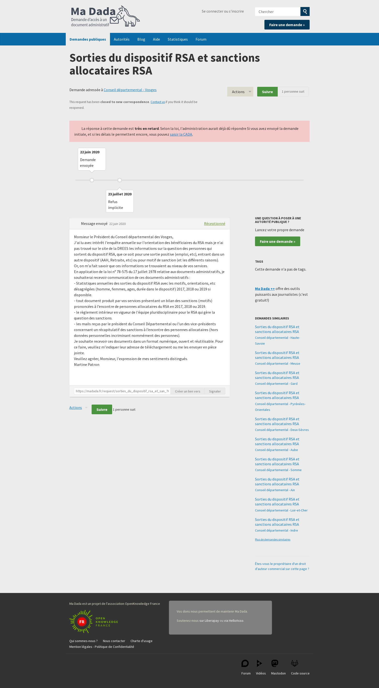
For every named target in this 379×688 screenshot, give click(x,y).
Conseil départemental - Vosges (130, 89)
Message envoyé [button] (94, 223)
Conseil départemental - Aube (276, 450)
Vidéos (261, 667)
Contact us (158, 102)
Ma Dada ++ (265, 288)
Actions (238, 91)
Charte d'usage (142, 641)
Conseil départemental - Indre (276, 530)
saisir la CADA (181, 134)
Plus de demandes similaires (272, 539)
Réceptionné (214, 223)
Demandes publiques (88, 39)
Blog (141, 39)
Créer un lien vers (187, 391)
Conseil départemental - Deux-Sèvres (282, 430)
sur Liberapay (209, 620)
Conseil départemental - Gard (276, 383)
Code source (300, 667)
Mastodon (278, 667)
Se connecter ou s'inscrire (223, 11)
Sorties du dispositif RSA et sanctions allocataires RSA (277, 329)
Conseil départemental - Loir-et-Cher (281, 510)
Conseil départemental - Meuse (277, 363)
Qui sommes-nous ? (83, 641)
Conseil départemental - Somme (278, 470)
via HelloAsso (233, 620)
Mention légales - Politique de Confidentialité (101, 646)
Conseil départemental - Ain (275, 490)
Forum (201, 39)
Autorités (122, 39)
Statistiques (178, 39)
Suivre (267, 91)
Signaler (215, 391)
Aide (156, 39)
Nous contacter (114, 641)
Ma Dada (105, 16)
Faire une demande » (287, 24)
